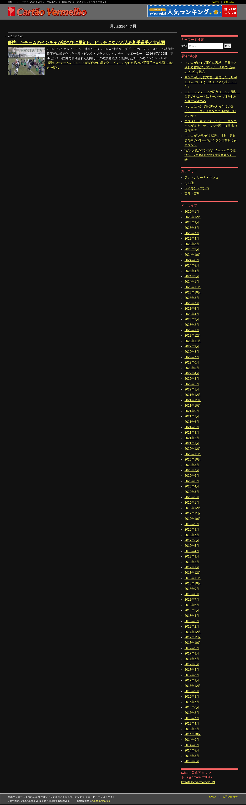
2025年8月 (191, 227)
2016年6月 (191, 707)
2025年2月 (191, 249)
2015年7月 (191, 718)
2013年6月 (191, 761)
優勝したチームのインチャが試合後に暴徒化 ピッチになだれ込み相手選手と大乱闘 (86, 42)
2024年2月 (191, 276)
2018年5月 (191, 610)
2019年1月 (191, 567)
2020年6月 (191, 475)
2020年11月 (192, 454)
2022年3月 (191, 378)
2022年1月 (191, 389)
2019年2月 (191, 561)
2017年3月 (191, 675)
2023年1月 (191, 330)
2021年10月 (192, 405)
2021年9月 (191, 411)
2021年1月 (191, 443)
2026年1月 (191, 211)
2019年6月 (191, 540)
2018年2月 (191, 626)
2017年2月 (191, 680)
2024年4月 (191, 271)
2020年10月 (192, 459)
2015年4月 (191, 723)
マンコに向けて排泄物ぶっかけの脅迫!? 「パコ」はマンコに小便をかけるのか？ (210, 111)
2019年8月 (191, 529)
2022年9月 (191, 346)
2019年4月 (191, 551)
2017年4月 (191, 669)
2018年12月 (192, 572)
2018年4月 (191, 615)
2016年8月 (191, 696)
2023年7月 (191, 303)
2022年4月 (191, 373)
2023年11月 (192, 287)
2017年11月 (192, 637)
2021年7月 (191, 416)
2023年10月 (192, 292)
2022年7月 (191, 357)
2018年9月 (191, 588)
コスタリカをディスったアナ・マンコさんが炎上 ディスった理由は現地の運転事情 (210, 126)
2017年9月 (191, 648)
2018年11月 (192, 578)
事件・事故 (192, 193)
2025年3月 (191, 244)
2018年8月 (191, 594)
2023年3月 (191, 319)
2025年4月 (191, 238)
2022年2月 (191, 384)
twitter (215, 2)
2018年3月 (191, 621)
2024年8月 (191, 260)
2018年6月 (191, 605)
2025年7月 (191, 233)
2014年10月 (192, 734)
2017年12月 (192, 632)
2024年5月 (191, 265)
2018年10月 (192, 583)
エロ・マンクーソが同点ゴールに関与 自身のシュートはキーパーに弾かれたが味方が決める (212, 96)
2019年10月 (192, 518)
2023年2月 (191, 324)
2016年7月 (191, 702)
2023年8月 (191, 297)
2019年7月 (191, 535)
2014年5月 (191, 750)
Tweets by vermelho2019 (198, 782)
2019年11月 (192, 513)
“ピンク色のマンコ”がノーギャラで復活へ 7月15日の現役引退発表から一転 (210, 155)
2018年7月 (191, 599)
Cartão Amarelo (101, 800)
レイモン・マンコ (196, 188)
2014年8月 (191, 745)
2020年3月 (191, 491)
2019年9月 (191, 524)
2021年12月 (192, 394)
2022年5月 (191, 367)
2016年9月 (191, 691)
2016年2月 (191, 712)
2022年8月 (191, 351)
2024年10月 (192, 254)
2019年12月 (192, 508)
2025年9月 (191, 222)
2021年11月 (192, 400)
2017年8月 (191, 653)
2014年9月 (191, 739)
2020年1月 (191, 502)
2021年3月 (191, 432)
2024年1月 (191, 281)
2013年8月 (191, 755)
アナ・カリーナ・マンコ (201, 177)
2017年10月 (192, 642)
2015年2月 (191, 729)
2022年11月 (192, 341)
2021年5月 (191, 427)
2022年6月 (191, 362)
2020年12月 (192, 448)
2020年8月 (191, 464)
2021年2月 (191, 438)
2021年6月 (191, 421)
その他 (189, 183)
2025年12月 (192, 217)
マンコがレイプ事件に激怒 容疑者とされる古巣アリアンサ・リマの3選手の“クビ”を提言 (210, 67)
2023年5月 (191, 308)
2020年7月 (191, 470)
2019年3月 (191, 556)
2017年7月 (191, 658)
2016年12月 (192, 685)
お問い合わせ (231, 2)
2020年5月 (191, 481)
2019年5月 (191, 545)
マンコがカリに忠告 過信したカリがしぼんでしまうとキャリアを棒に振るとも (210, 82)
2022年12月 (192, 335)
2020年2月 (191, 497)
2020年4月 (191, 486)
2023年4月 (191, 314)
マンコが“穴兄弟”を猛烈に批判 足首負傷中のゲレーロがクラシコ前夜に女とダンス (210, 140)
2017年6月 (191, 664)
